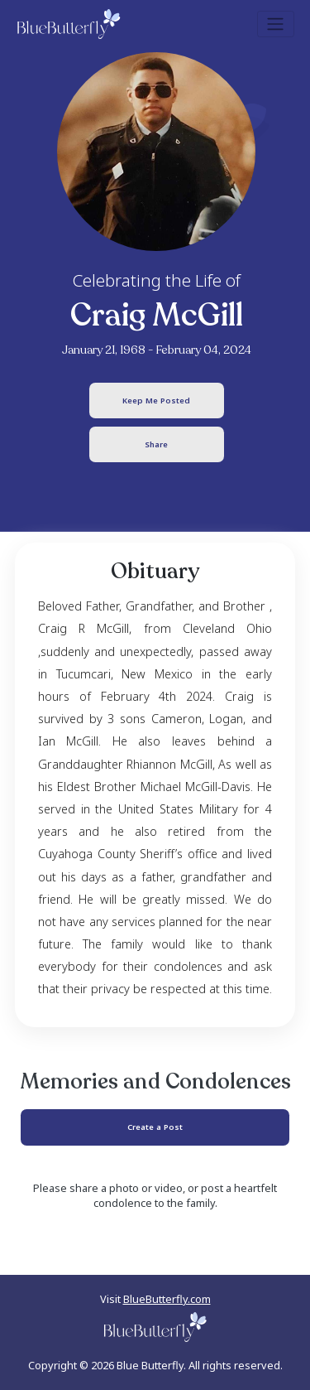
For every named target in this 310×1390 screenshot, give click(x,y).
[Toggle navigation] (275, 24)
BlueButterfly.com (167, 1298)
